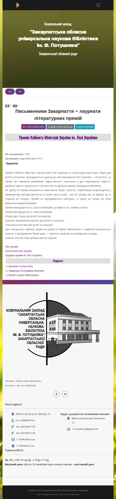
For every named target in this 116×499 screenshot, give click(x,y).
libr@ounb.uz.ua (27, 439)
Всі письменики (33, 126)
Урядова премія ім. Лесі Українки (24, 255)
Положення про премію (18, 251)
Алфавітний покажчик (60, 126)
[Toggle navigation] (98, 5)
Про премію (12, 246)
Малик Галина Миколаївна (23, 275)
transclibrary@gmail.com (86, 429)
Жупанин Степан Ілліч (20, 266)
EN (20, 91)
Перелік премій (84, 126)
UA (9, 91)
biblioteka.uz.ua (26, 445)
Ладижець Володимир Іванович (26, 270)
